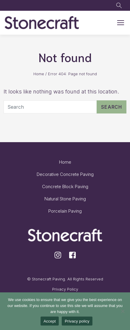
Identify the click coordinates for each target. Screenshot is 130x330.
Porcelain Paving (65, 211)
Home (38, 73)
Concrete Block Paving (65, 186)
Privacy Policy (65, 289)
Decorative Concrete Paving (65, 174)
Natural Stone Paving (65, 199)
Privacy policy (77, 321)
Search (111, 107)
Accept (50, 321)
